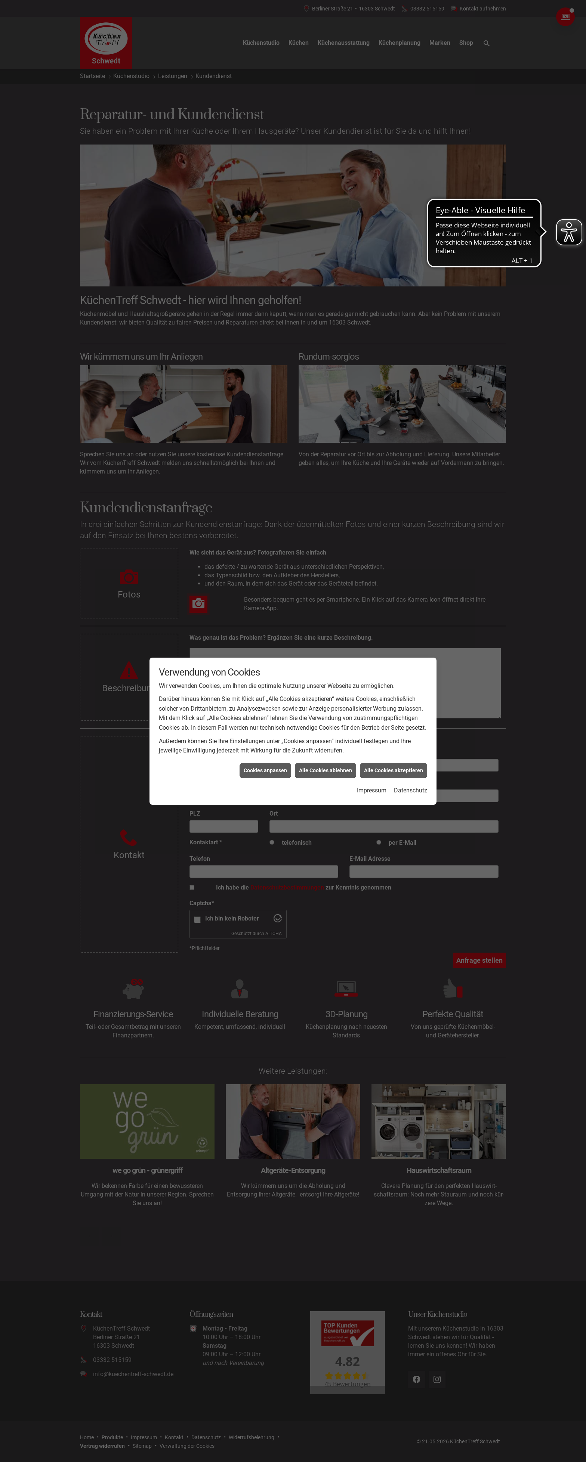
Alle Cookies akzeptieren (393, 770)
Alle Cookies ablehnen (325, 770)
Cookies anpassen (265, 770)
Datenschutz (410, 790)
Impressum (371, 790)
